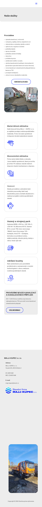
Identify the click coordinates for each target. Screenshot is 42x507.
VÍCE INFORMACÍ (14, 310)
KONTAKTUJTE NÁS (21, 81)
